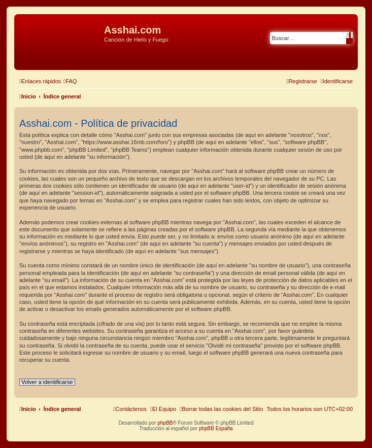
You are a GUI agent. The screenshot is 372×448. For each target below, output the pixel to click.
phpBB (165, 423)
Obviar (25, 55)
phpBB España (216, 428)
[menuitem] (70, 81)
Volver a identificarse (47, 382)
